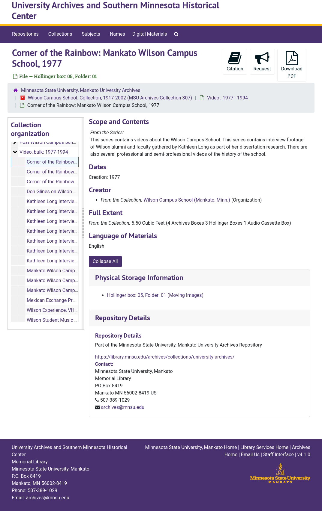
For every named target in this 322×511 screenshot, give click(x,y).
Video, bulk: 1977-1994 (44, 152)
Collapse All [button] (105, 261)
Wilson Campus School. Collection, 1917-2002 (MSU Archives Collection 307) (110, 98)
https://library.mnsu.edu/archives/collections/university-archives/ (165, 357)
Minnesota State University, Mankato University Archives (80, 90)
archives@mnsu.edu (122, 407)
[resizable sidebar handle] (83, 223)
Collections (60, 34)
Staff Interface (278, 454)
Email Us (250, 454)
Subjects (91, 34)
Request (262, 61)
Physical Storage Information (139, 277)
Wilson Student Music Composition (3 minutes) (77, 320)
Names (117, 34)
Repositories (25, 34)
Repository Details (122, 317)
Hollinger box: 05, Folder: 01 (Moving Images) (155, 295)
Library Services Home (264, 447)
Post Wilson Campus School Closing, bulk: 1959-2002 (76, 142)
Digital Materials (149, 34)
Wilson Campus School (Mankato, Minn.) (186, 200)
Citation (235, 61)
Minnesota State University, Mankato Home (191, 447)
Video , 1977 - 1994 (227, 98)
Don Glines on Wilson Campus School (67, 191)
